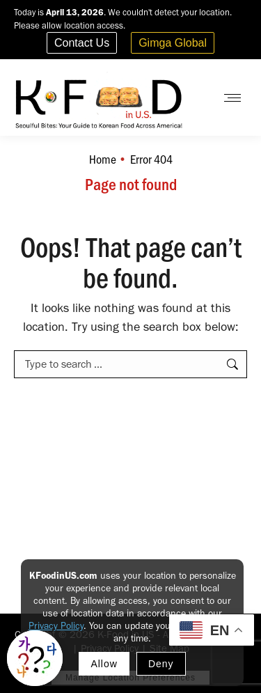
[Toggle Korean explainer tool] (35, 658)
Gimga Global (173, 43)
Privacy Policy (56, 626)
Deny (161, 663)
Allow (103, 663)
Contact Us (81, 43)
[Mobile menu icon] (232, 98)
